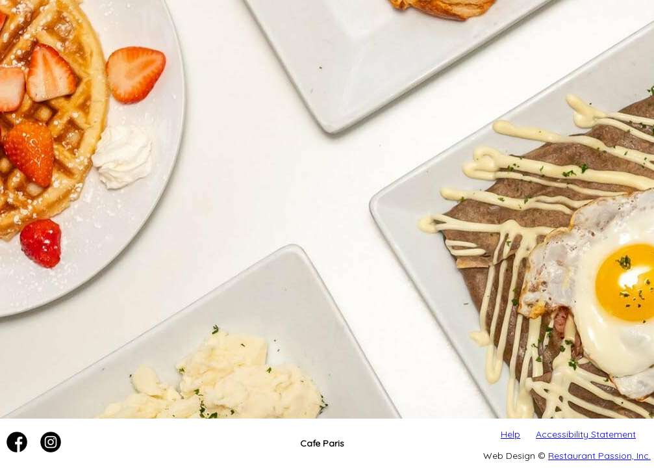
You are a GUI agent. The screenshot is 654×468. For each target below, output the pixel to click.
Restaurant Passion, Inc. (599, 456)
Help (510, 434)
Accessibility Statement (586, 434)
